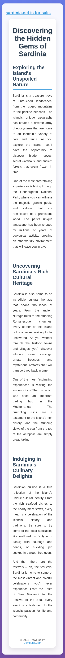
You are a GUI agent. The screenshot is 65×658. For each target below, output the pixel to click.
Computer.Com (32, 642)
